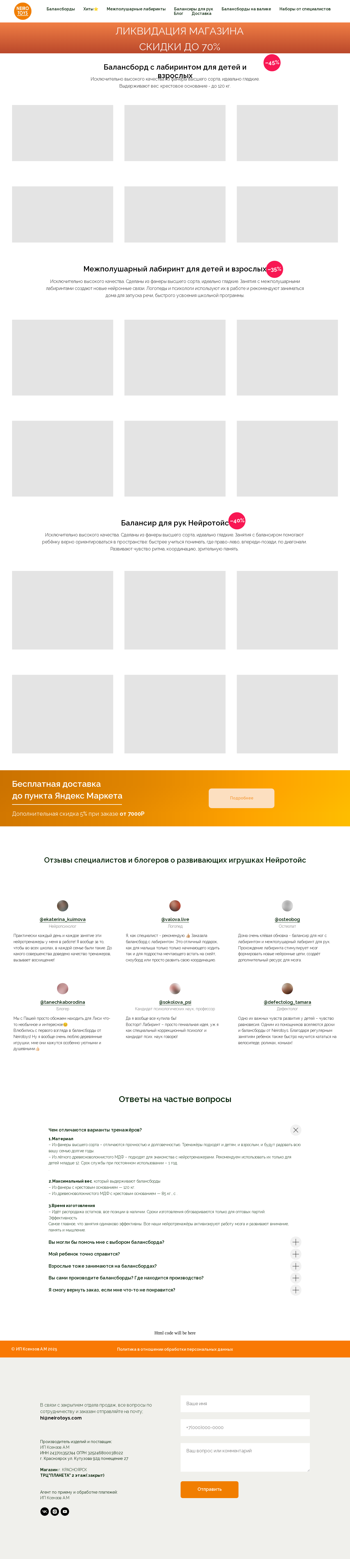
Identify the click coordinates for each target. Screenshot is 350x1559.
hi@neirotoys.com (61, 1418)
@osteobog (287, 919)
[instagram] (55, 1511)
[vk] (44, 1511)
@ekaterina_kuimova (63, 919)
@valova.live (175, 919)
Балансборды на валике (246, 9)
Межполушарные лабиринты (136, 9)
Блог (178, 13)
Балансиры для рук (193, 9)
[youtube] (65, 1511)
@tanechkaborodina (62, 1002)
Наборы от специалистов (305, 9)
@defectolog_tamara (287, 1002)
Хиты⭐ (90, 9)
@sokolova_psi (175, 1002)
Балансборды (61, 9)
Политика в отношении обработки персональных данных (175, 1349)
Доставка (202, 13)
